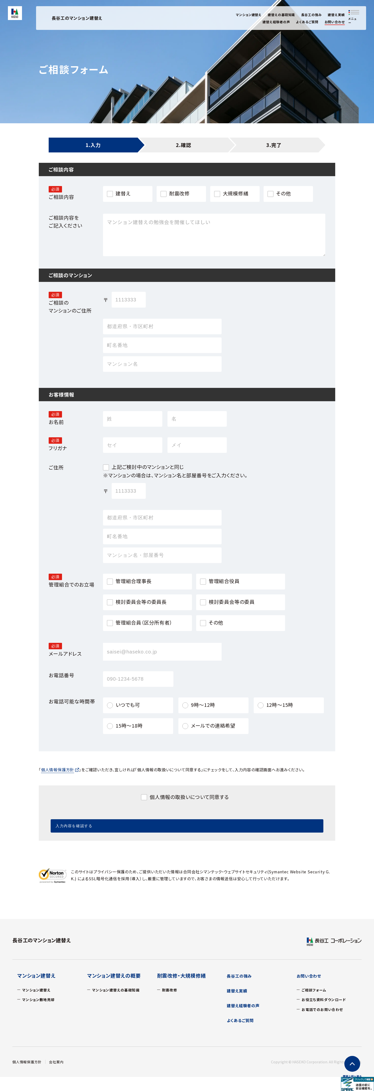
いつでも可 (128, 704)
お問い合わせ (335, 22)
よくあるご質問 (307, 22)
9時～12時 (203, 704)
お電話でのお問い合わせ (325, 1009)
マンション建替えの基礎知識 (119, 989)
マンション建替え (249, 14)
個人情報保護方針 (27, 1061)
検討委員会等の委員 (232, 601)
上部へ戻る (352, 1076)
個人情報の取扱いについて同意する (189, 797)
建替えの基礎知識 (281, 14)
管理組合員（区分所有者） (144, 622)
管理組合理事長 (134, 581)
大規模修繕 (236, 193)
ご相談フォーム (316, 989)
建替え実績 (336, 14)
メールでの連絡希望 (213, 725)
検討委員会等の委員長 (141, 601)
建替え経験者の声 (276, 22)
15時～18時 (129, 725)
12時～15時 (279, 704)
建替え (123, 193)
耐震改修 (179, 193)
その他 (283, 193)
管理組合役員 (224, 581)
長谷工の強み (311, 14)
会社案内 (56, 1061)
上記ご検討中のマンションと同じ (148, 466)
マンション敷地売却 (41, 999)
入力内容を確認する (170, 823)
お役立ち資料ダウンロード (327, 999)
